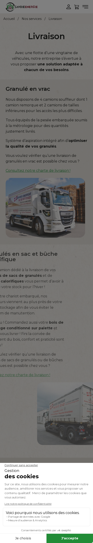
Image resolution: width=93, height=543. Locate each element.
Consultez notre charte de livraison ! (38, 170)
